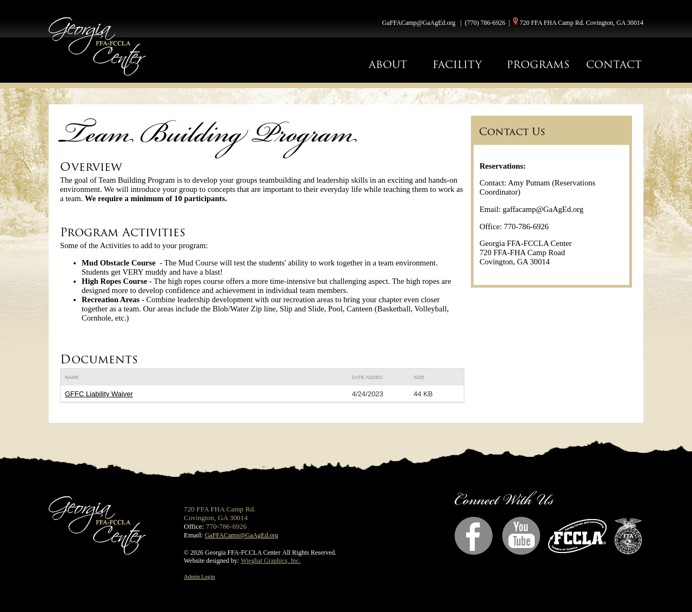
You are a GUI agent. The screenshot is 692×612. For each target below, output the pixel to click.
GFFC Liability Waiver (99, 394)
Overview (91, 167)
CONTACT (614, 64)
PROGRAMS (538, 64)
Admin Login (199, 577)
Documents (99, 359)
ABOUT (388, 64)
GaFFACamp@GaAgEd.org (419, 22)
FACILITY (457, 64)
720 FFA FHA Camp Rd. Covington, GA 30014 (581, 22)
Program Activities (122, 232)
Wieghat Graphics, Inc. (271, 560)
